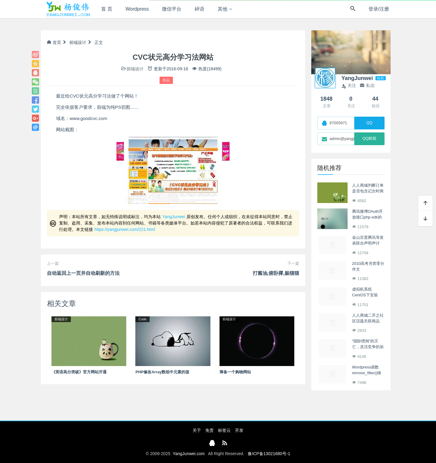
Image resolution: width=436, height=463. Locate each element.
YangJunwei (173, 216)
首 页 (106, 9)
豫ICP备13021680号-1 (269, 453)
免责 (209, 430)
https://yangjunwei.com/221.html (124, 229)
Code (142, 319)
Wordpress (137, 9)
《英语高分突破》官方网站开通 (79, 372)
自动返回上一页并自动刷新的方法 (83, 273)
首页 (54, 42)
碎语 (199, 9)
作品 (166, 80)
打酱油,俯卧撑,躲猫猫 (276, 273)
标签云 (224, 430)
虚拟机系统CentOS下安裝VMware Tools (365, 295)
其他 (222, 9)
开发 (239, 430)
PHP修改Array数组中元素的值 (162, 372)
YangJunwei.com (189, 453)
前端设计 (77, 42)
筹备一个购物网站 (235, 372)
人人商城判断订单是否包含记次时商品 (368, 191)
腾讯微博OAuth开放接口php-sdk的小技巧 (367, 217)
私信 (367, 85)
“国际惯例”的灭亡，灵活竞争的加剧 (368, 347)
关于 (197, 430)
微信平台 (171, 9)
